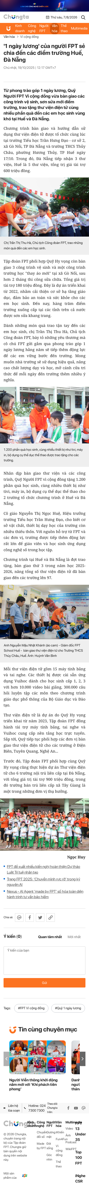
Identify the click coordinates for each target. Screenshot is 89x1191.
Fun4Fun (61, 1139)
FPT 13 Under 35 (80, 1131)
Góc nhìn (49, 1157)
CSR (79, 1181)
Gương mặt (51, 1134)
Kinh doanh (20, 28)
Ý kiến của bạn (44, 960)
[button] (82, 1059)
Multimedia (70, 1122)
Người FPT (43, 28)
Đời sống (50, 1146)
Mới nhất (74, 937)
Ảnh (68, 1135)
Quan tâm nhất (50, 937)
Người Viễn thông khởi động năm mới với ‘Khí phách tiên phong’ (33, 1084)
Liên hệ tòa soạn (12, 1108)
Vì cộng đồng (29, 37)
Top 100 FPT (78, 1157)
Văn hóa (54, 28)
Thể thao (64, 28)
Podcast (70, 1142)
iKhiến (60, 1132)
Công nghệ (32, 28)
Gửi (44, 983)
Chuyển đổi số (42, 1134)
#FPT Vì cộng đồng (31, 1008)
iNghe (80, 1176)
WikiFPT (70, 1149)
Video (69, 1128)
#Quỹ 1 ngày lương (68, 1008)
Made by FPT (41, 1146)
